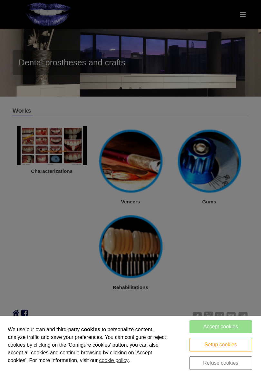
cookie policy (114, 360)
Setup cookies (221, 344)
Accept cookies (220, 326)
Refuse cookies (220, 363)
